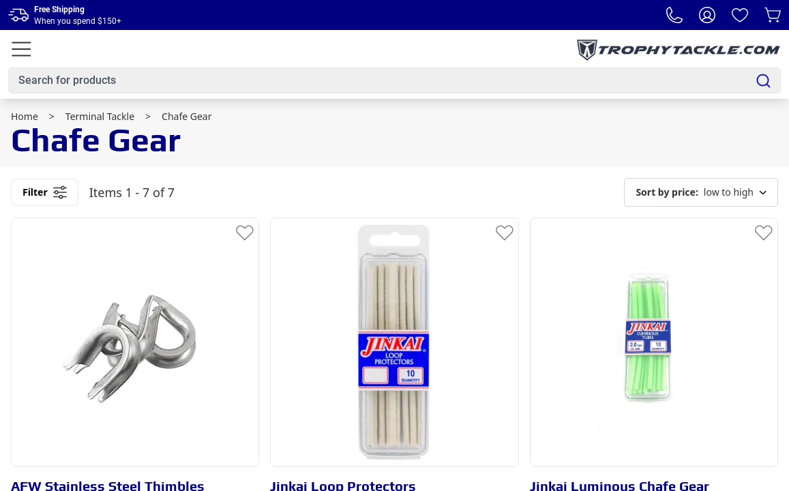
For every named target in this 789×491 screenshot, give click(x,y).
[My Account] (707, 15)
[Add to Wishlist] (245, 232)
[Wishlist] (740, 15)
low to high (701, 192)
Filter (45, 192)
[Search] (763, 81)
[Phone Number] (674, 15)
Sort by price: (667, 191)
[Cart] (772, 15)
